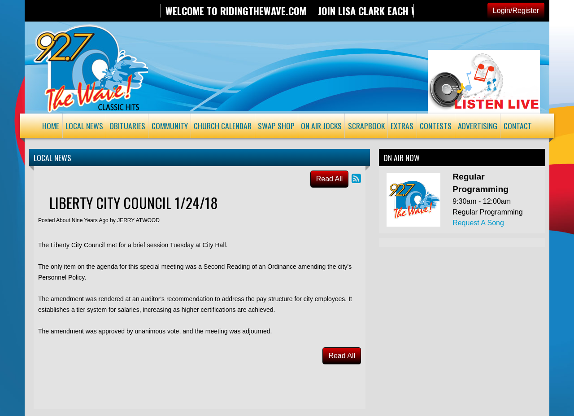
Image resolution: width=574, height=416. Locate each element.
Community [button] (170, 125)
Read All (329, 179)
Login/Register (516, 10)
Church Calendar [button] (223, 125)
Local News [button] (84, 125)
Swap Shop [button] (276, 125)
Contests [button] (436, 125)
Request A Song (478, 223)
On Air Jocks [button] (321, 125)
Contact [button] (518, 125)
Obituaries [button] (127, 125)
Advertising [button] (477, 125)
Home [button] (50, 125)
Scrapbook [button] (366, 125)
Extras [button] (402, 125)
